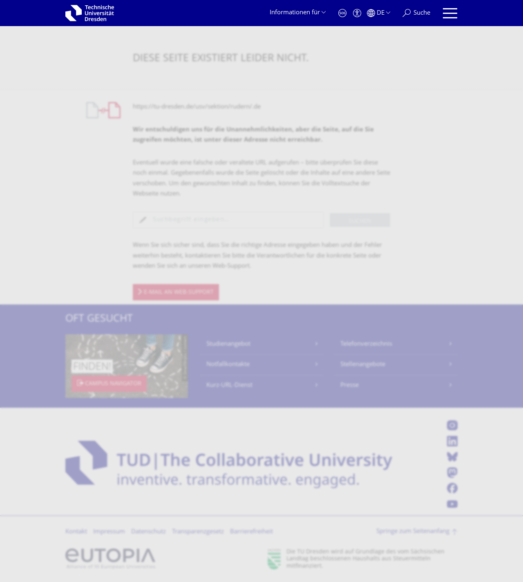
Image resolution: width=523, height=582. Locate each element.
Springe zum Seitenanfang (412, 532)
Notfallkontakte (228, 365)
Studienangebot (228, 344)
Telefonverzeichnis (366, 344)
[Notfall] (342, 13)
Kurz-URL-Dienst (229, 385)
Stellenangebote (362, 365)
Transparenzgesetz (198, 532)
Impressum (109, 532)
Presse (349, 385)
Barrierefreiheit (251, 532)
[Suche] (416, 13)
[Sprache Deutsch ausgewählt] (378, 13)
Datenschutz (148, 532)
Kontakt (76, 532)
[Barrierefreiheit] (357, 13)
